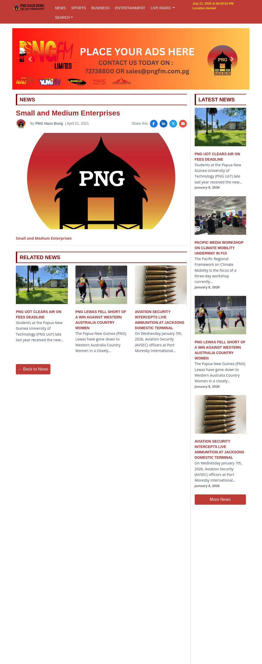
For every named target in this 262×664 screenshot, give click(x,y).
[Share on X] (173, 124)
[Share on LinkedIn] (163, 124)
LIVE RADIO (161, 8)
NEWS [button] (60, 8)
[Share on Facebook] (154, 124)
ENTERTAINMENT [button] (130, 8)
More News (220, 499)
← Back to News (33, 369)
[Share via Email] (183, 124)
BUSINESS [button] (100, 8)
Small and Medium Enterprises (44, 238)
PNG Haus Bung (49, 123)
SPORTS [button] (78, 8)
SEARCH (62, 17)
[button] (30, 59)
